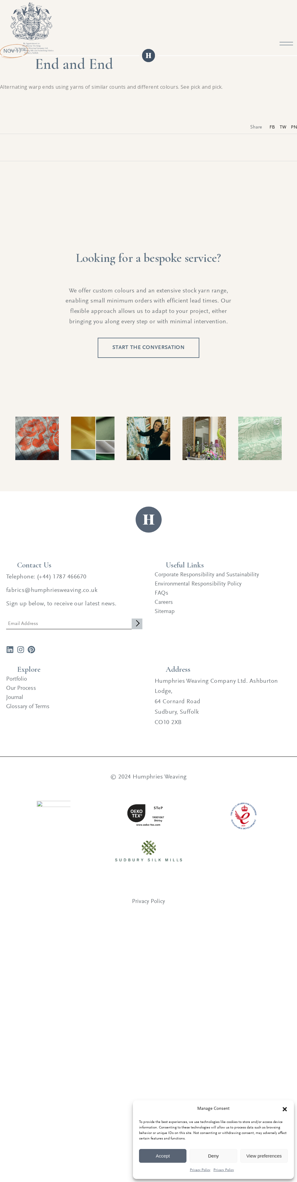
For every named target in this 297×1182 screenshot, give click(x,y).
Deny (213, 1155)
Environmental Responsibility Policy (200, 591)
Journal (15, 704)
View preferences (264, 1155)
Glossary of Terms (29, 713)
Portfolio (17, 685)
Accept (163, 1155)
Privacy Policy (200, 1170)
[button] (285, 1109)
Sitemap (165, 618)
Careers (164, 609)
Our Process (22, 695)
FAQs (162, 600)
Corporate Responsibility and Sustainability (210, 581)
